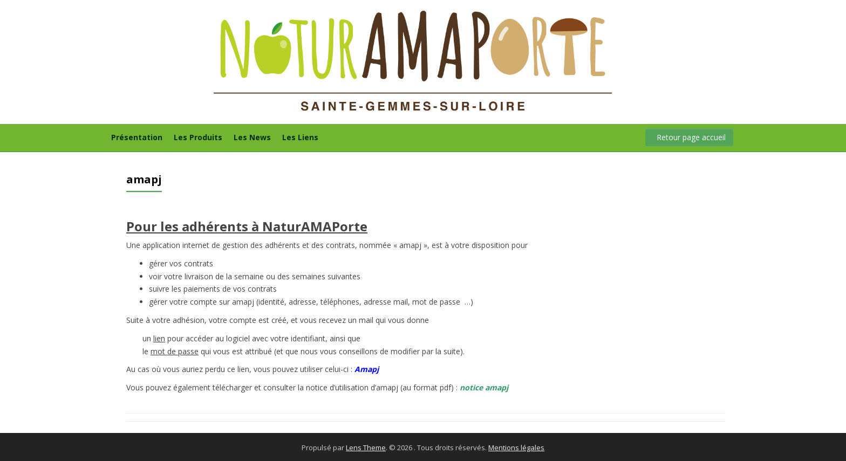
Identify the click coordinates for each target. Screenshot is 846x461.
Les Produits (198, 137)
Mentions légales (516, 447)
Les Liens (300, 137)
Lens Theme (366, 447)
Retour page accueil (691, 137)
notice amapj (484, 387)
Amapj (366, 369)
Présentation (136, 137)
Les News (252, 137)
